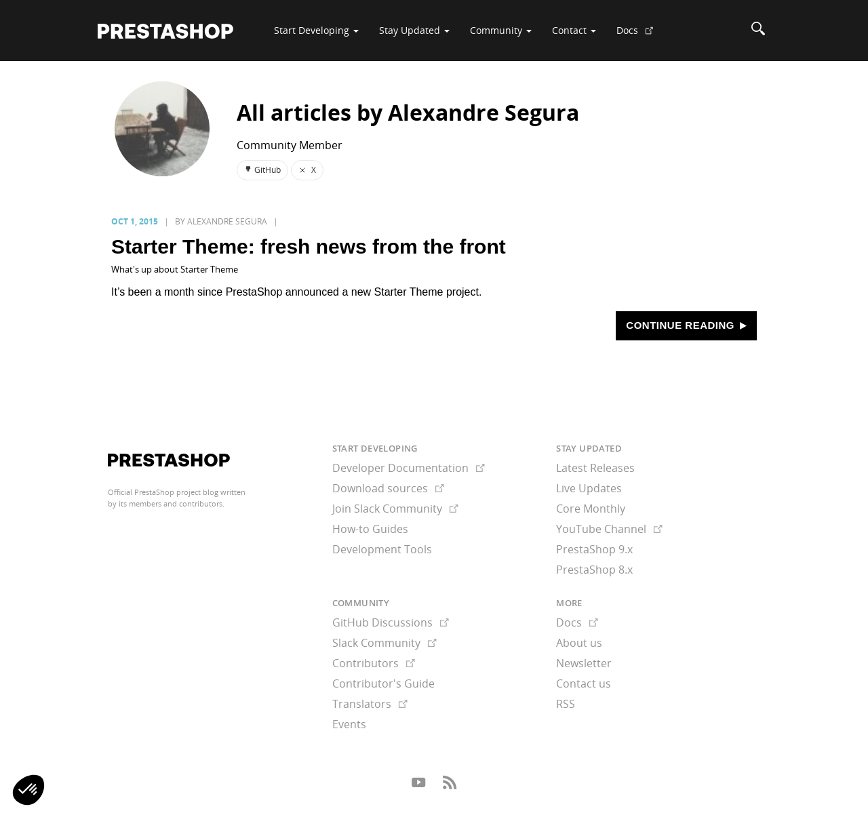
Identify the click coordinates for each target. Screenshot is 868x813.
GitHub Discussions (390, 622)
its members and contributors (170, 503)
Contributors (373, 663)
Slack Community (384, 642)
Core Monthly (590, 508)
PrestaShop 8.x (594, 569)
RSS (565, 703)
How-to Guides (370, 528)
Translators (370, 703)
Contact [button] (574, 30)
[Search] (758, 30)
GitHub (262, 170)
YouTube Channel (609, 528)
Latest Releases (595, 467)
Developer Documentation (408, 467)
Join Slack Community (395, 508)
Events (349, 724)
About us (579, 642)
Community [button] (501, 30)
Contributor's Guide (383, 683)
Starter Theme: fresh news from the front (308, 246)
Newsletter (584, 663)
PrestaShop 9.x (594, 549)
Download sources (388, 488)
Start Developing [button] (316, 30)
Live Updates (589, 488)
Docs (640, 35)
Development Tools (382, 549)
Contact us (583, 683)
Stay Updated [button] (414, 30)
